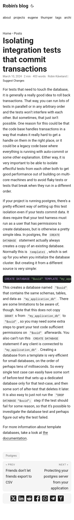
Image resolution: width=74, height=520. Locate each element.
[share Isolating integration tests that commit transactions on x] (13, 498)
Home (7, 33)
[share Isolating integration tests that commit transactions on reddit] (29, 498)
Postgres (11, 455)
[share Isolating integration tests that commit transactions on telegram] (53, 498)
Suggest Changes (13, 80)
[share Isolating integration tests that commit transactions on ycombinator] (61, 498)
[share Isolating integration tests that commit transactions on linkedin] (21, 498)
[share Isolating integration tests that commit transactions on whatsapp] (45, 498)
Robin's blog (15, 6)
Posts (18, 33)
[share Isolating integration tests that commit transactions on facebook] (37, 498)
